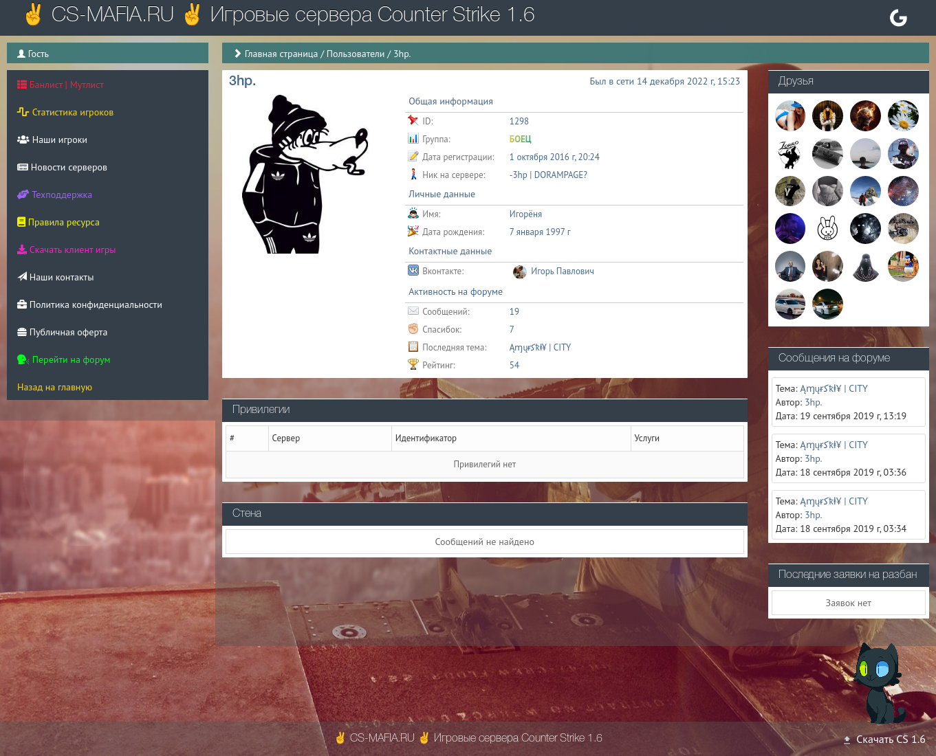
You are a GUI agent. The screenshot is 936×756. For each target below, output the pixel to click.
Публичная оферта (62, 332)
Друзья (796, 82)
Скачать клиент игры (66, 249)
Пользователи (356, 53)
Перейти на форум (64, 359)
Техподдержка (54, 194)
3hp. (814, 402)
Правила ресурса (58, 222)
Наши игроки (52, 139)
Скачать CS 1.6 (884, 739)
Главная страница (281, 53)
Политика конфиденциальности (89, 304)
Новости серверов (62, 167)
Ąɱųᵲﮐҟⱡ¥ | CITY (541, 347)
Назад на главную (54, 387)
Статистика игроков (65, 112)
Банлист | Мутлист (60, 84)
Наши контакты (55, 277)
